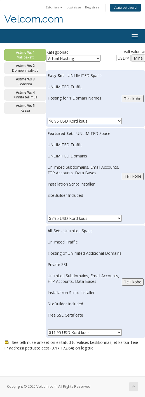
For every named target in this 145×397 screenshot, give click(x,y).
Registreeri (93, 7)
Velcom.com (33, 19)
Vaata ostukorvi (125, 7)
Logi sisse (74, 7)
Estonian (54, 7)
